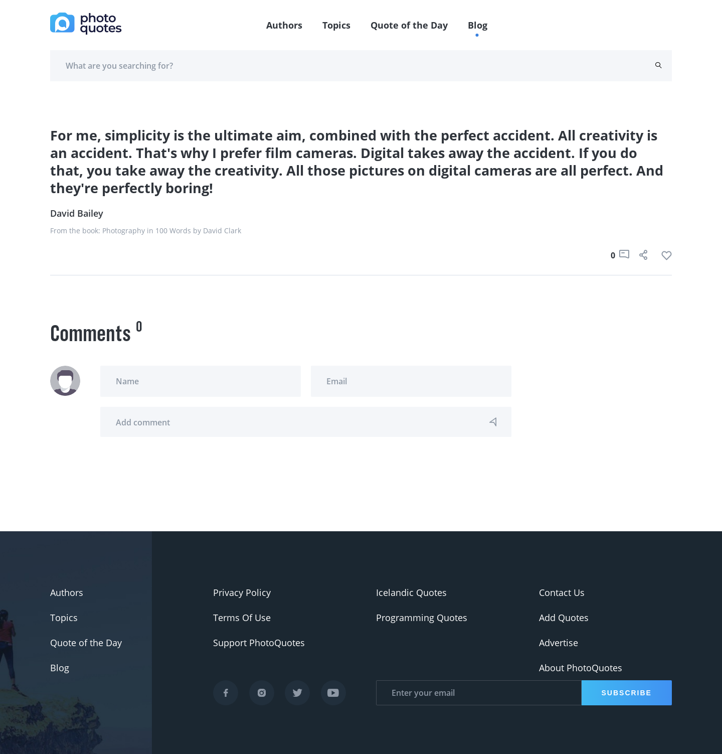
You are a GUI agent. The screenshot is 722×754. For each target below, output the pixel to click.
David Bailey (76, 213)
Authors (284, 25)
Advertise (558, 643)
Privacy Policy (242, 592)
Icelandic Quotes (411, 592)
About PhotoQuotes (580, 668)
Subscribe (627, 693)
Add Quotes (564, 618)
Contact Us (562, 592)
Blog (477, 25)
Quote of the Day (409, 25)
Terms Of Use (242, 618)
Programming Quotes (421, 618)
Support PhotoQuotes (259, 643)
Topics (336, 25)
